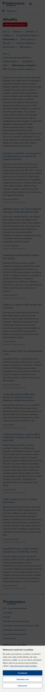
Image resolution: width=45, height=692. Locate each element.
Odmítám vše (22, 679)
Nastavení (22, 685)
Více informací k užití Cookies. (23, 666)
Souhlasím (22, 673)
